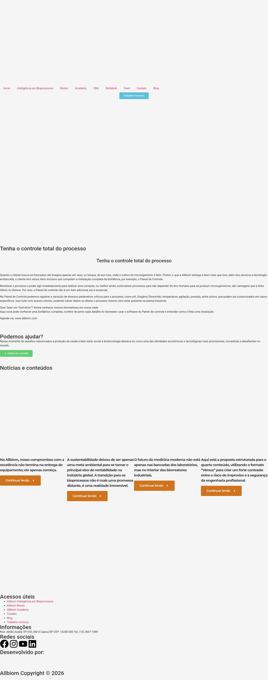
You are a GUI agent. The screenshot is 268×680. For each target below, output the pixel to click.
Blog (156, 88)
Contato (142, 88)
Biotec (64, 88)
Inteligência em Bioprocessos (35, 88)
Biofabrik (111, 88)
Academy (81, 88)
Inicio (6, 88)
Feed (127, 88)
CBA (96, 88)
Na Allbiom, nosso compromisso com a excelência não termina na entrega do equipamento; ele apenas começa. (32, 465)
